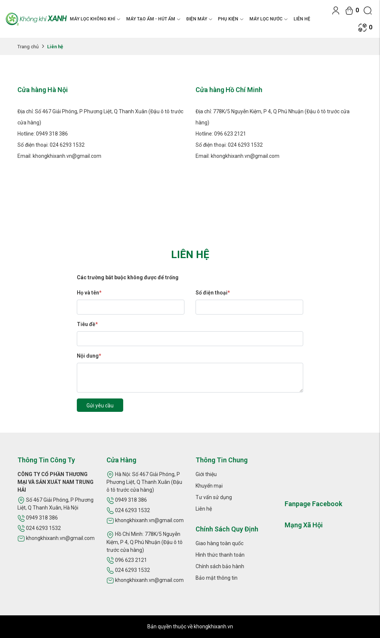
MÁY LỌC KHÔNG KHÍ (95, 19)
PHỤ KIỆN (231, 19)
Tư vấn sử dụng (214, 497)
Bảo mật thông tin (217, 578)
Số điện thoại (213, 293)
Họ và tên (89, 293)
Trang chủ (28, 46)
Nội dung (89, 356)
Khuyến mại (209, 486)
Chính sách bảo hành (220, 566)
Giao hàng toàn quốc (219, 543)
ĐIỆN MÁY (199, 19)
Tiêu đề (87, 324)
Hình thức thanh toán (220, 555)
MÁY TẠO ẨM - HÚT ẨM (153, 19)
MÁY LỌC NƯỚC (268, 19)
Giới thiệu (206, 474)
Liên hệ (302, 19)
